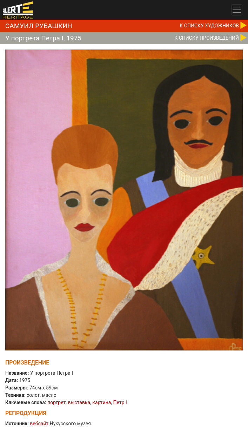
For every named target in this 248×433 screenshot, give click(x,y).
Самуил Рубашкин (38, 26)
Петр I (120, 402)
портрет (56, 402)
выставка (79, 402)
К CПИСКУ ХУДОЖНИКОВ (209, 25)
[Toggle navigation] (236, 9)
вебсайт (39, 423)
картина (101, 402)
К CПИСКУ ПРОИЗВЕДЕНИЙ (206, 38)
